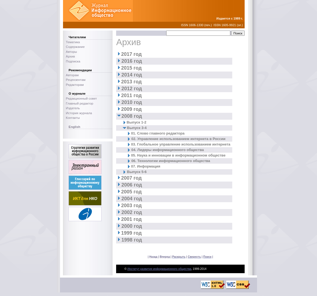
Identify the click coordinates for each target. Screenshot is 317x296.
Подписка (73, 61)
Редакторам (75, 84)
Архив (70, 56)
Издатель (73, 108)
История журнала (79, 113)
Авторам (72, 75)
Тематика (73, 42)
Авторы (71, 51)
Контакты (73, 117)
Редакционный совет (81, 98)
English (74, 126)
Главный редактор (79, 103)
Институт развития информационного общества (159, 268)
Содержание (75, 46)
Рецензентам (75, 79)
